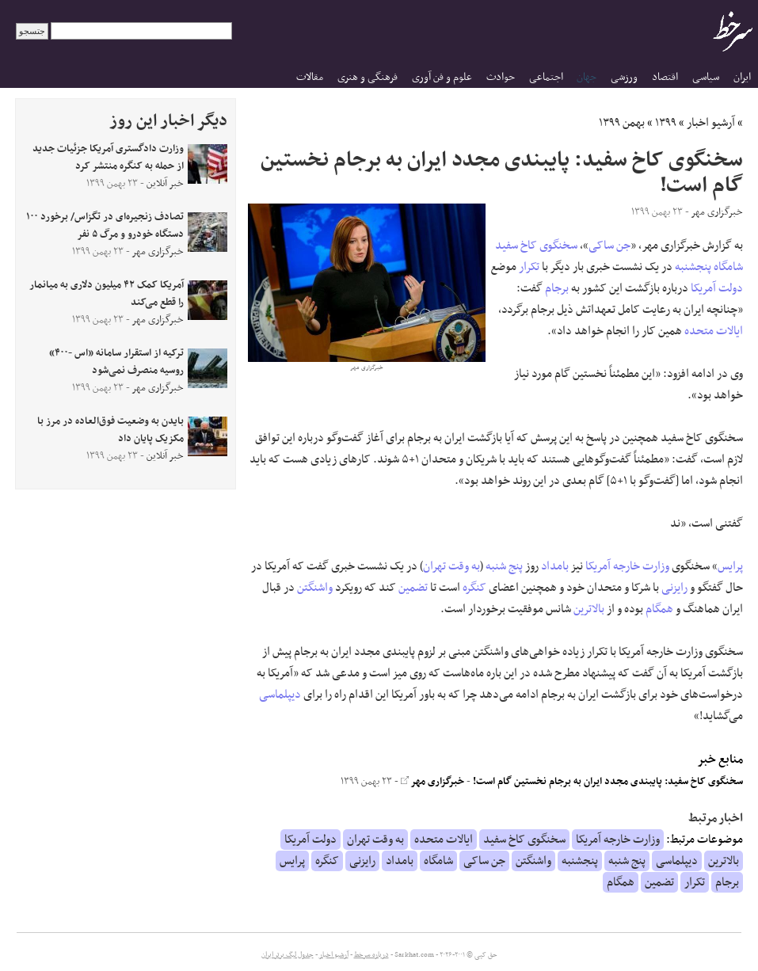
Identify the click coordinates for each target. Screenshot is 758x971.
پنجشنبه (693, 267)
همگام (659, 609)
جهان (586, 77)
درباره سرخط (371, 955)
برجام (557, 288)
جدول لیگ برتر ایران (287, 955)
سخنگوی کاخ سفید (536, 245)
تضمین (413, 587)
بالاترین (588, 609)
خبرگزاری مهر (432, 781)
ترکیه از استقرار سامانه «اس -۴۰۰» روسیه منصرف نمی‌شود (116, 362)
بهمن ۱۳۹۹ (622, 122)
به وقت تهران (451, 566)
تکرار (529, 267)
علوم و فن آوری (442, 77)
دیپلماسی (280, 694)
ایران (742, 77)
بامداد (555, 566)
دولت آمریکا (717, 288)
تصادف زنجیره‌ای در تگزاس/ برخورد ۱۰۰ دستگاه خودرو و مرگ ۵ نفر (105, 225)
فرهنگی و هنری (367, 77)
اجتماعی (546, 77)
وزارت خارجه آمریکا (627, 566)
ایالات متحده (713, 331)
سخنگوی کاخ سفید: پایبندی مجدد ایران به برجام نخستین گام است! (608, 781)
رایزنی (674, 587)
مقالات (309, 77)
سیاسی (705, 77)
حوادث (500, 77)
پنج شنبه (504, 566)
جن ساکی (609, 245)
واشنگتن (315, 587)
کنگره (474, 587)
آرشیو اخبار (711, 122)
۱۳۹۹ (665, 122)
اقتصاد (665, 77)
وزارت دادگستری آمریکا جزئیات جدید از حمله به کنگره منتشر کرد (108, 157)
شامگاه (728, 267)
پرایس (730, 566)
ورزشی (624, 77)
